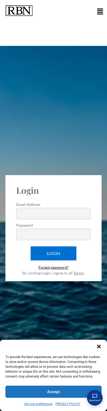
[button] (99, 346)
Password (24, 225)
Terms (78, 273)
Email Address (28, 205)
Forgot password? (53, 267)
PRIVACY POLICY (68, 404)
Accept (53, 391)
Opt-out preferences (38, 404)
